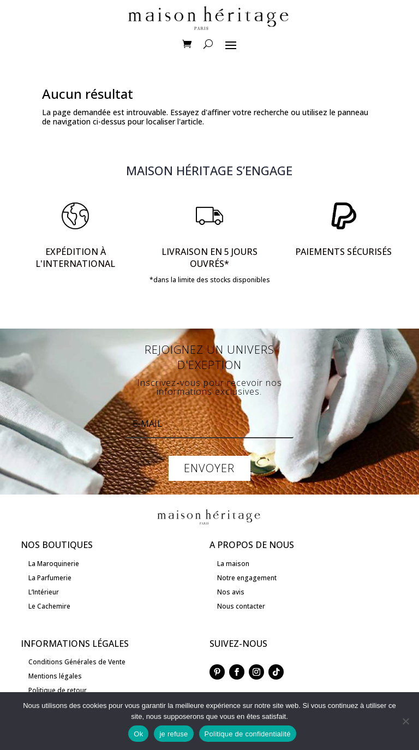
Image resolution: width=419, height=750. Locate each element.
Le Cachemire (49, 606)
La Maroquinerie (53, 563)
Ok (138, 734)
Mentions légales (55, 676)
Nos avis (230, 592)
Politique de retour (57, 690)
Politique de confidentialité (248, 734)
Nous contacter (241, 606)
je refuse (173, 734)
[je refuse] (405, 721)
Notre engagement (247, 577)
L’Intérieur (43, 592)
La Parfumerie (49, 577)
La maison (233, 563)
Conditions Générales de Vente (76, 661)
